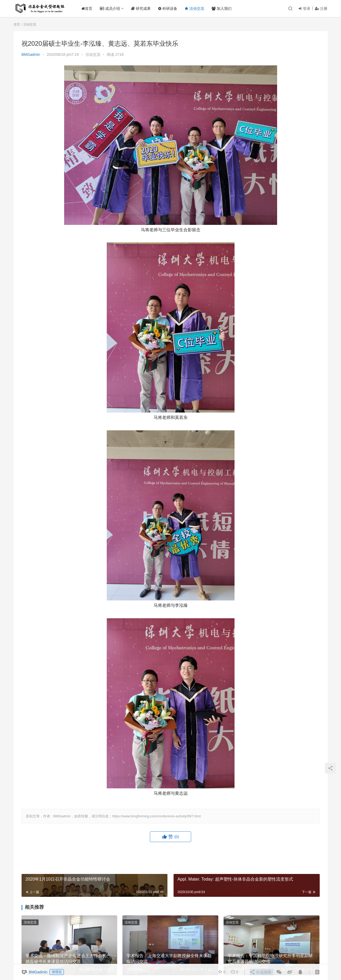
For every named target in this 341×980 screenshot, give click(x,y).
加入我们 (223, 8)
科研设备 (169, 8)
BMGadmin (31, 54)
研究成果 (143, 8)
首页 (88, 8)
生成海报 (260, 972)
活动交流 (196, 8)
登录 (304, 8)
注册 (321, 8)
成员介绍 (112, 8)
